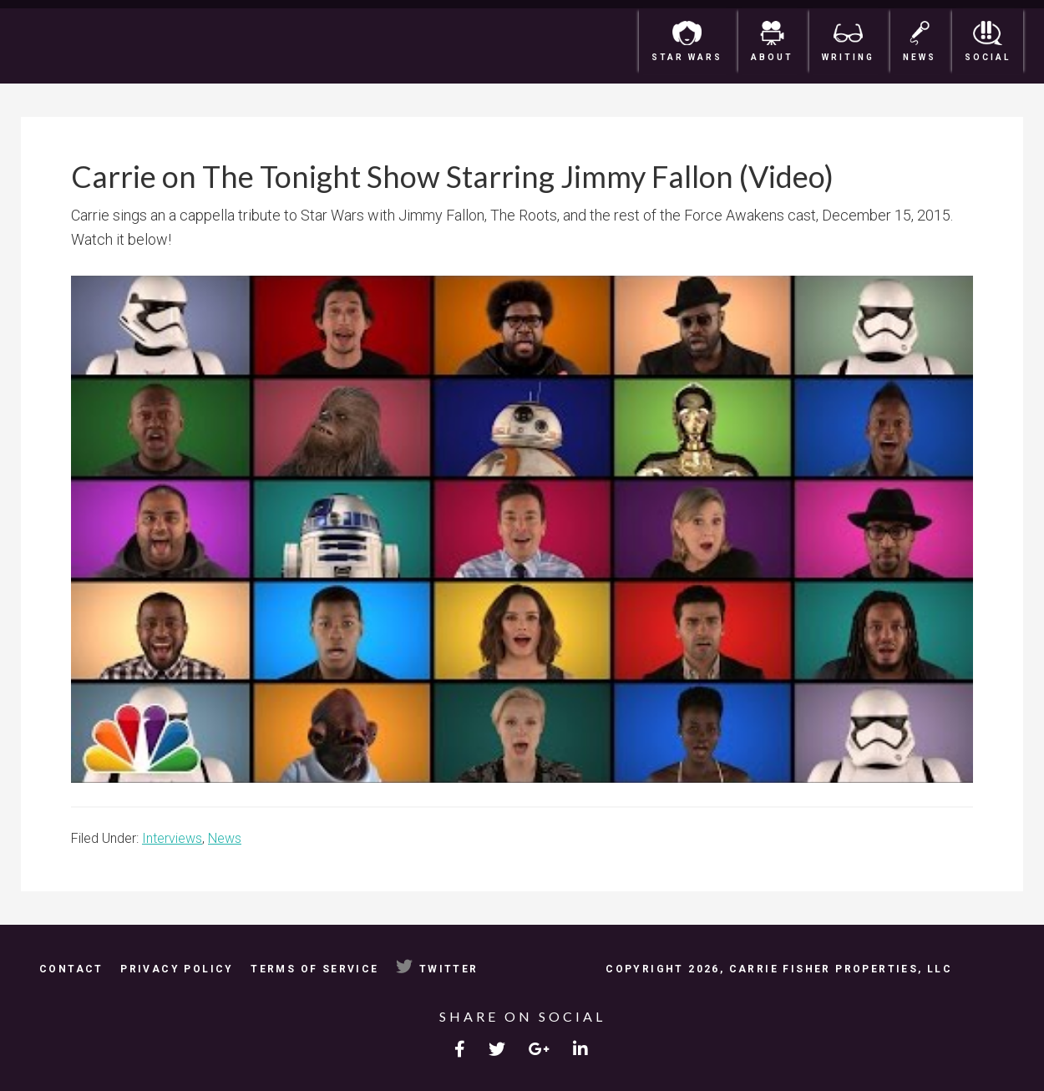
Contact (71, 969)
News (224, 838)
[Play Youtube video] (522, 529)
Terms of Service (314, 969)
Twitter (437, 969)
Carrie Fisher (121, 46)
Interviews (172, 838)
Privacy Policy (177, 969)
